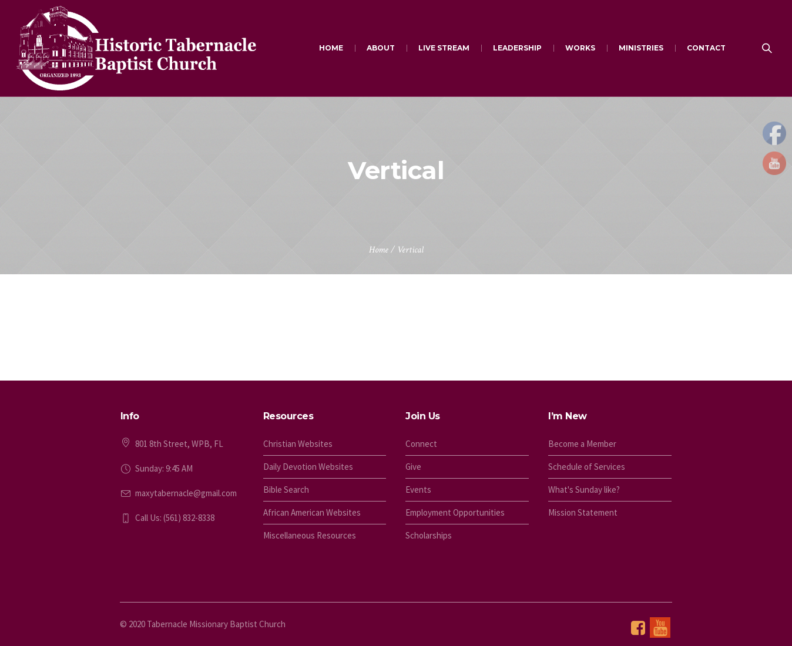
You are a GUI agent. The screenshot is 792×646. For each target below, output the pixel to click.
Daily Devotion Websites (308, 466)
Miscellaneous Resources (309, 535)
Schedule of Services (586, 466)
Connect (421, 443)
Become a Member (582, 443)
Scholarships (428, 535)
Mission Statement (583, 512)
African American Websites (312, 512)
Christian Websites (298, 443)
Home (378, 250)
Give (413, 466)
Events (418, 489)
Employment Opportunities (455, 512)
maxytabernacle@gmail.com (186, 493)
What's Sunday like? (584, 489)
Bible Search (286, 489)
